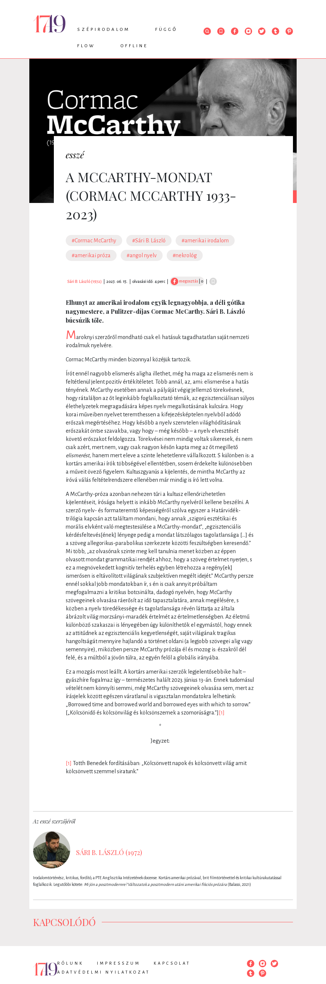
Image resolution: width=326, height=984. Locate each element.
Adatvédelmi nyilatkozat (103, 972)
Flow (86, 45)
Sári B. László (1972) (84, 281)
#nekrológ (185, 255)
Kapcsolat (172, 963)
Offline (134, 45)
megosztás (184, 281)
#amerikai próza (91, 255)
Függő (166, 29)
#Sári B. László (149, 240)
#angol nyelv (142, 255)
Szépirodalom (103, 29)
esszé (75, 155)
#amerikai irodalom (205, 240)
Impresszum (118, 963)
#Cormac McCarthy (94, 240)
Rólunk (70, 963)
